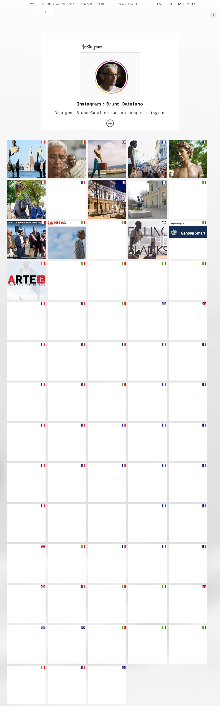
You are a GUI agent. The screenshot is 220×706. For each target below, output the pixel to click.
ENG (31, 4)
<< (46, 12)
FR (24, 4)
